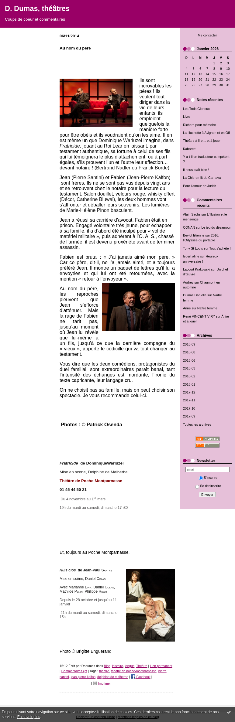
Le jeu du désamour (216, 227)
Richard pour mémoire (199, 125)
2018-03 (189, 368)
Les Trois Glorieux (196, 109)
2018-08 (189, 352)
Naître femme (207, 308)
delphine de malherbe (112, 677)
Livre (186, 116)
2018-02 (189, 376)
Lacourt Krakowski (196, 269)
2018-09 (189, 344)
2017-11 (189, 400)
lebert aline (191, 256)
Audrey (188, 282)
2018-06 (189, 360)
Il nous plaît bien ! (196, 170)
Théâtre (141, 666)
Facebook (140, 677)
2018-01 (189, 384)
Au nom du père (75, 48)
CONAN (189, 227)
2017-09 (189, 416)
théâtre (104, 671)
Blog (107, 666)
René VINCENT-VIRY (199, 316)
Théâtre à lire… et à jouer (202, 140)
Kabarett (189, 149)
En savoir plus (28, 717)
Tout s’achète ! (220, 248)
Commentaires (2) (74, 671)
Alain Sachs (192, 214)
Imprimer (102, 683)
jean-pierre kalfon (83, 677)
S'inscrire (208, 477)
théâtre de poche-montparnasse (134, 671)
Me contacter (207, 35)
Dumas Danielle (194, 295)
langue (130, 666)
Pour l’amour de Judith (199, 186)
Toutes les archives (197, 424)
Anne (187, 308)
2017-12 (189, 392)
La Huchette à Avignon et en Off (206, 133)
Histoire (117, 666)
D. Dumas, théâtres (37, 8)
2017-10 (189, 408)
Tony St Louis (193, 248)
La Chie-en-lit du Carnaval (202, 177)
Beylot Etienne (193, 235)
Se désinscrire (208, 486)
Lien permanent (161, 666)
